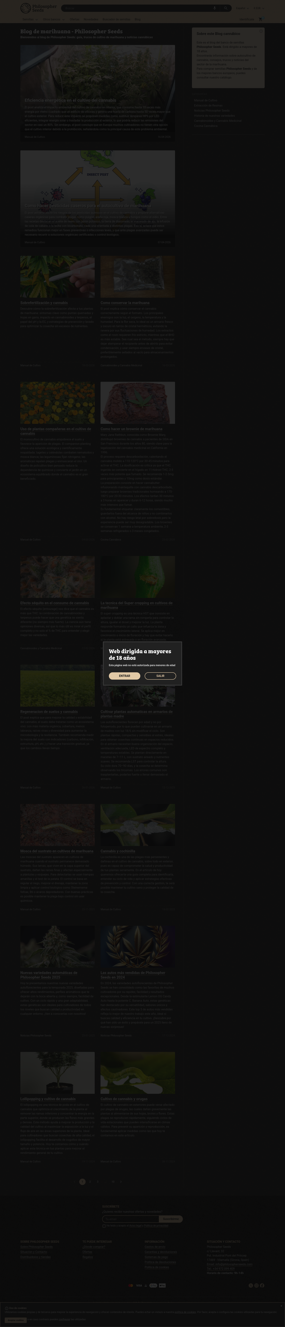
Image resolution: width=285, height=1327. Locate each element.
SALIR (160, 676)
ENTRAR (124, 676)
